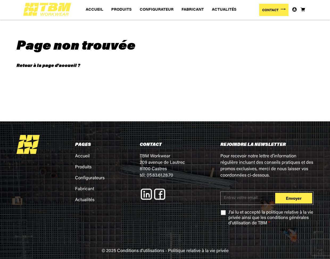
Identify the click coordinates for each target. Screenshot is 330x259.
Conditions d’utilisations (140, 251)
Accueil (82, 156)
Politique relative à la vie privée (198, 251)
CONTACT (270, 9)
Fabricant (84, 189)
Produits (83, 167)
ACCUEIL (94, 9)
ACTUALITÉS (224, 9)
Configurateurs (90, 178)
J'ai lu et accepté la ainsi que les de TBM (270, 218)
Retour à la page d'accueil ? (48, 65)
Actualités (84, 200)
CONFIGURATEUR (157, 9)
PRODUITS (121, 9)
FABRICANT (193, 9)
